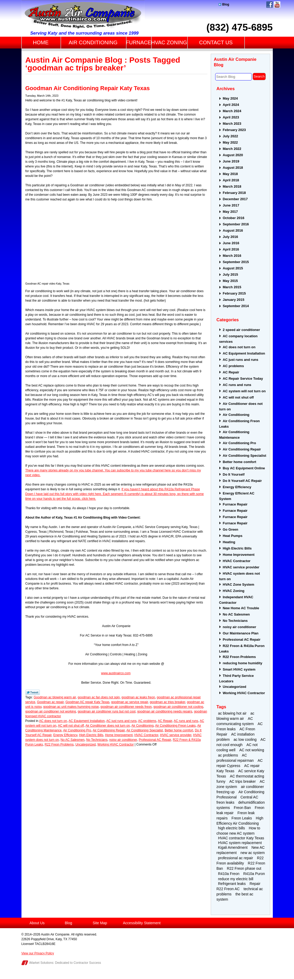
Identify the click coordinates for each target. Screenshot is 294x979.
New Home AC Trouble (241, 608)
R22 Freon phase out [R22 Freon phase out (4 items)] (244, 868)
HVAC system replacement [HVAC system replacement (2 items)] (240, 843)
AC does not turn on (53, 721)
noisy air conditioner (123, 740)
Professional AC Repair (155, 740)
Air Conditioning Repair (109, 730)
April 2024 (231, 105)
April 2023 (231, 117)
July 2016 (230, 237)
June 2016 (231, 243)
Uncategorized (85, 744)
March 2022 (232, 149)
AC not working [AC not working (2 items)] (251, 750)
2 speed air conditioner (241, 330)
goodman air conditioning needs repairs (164, 711)
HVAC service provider (175, 735)
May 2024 (230, 98)
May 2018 (230, 174)
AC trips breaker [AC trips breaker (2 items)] (242, 781)
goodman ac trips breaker (167, 702)
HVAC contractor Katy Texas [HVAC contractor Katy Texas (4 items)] (241, 838)
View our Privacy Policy (37, 953)
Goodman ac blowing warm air (55, 697)
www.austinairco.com (116, 673)
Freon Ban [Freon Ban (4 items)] (242, 808)
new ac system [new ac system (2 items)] (253, 853)
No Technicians (96, 740)
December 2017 (235, 199)
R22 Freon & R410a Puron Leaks (242, 648)
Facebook (269, 4)
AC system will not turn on (244, 391)
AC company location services (238, 339)
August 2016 (233, 230)
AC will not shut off (71, 725)
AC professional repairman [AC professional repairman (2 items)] (235, 758)
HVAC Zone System (238, 584)
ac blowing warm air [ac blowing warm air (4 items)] (235, 716)
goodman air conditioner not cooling (178, 707)
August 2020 (233, 155)
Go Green (230, 529)
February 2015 (234, 293)
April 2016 (231, 249)
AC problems (147, 721)
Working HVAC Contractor (115, 744)
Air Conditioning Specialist (144, 730)
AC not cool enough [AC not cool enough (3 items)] (241, 742)
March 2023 (232, 124)
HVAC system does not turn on (239, 576)
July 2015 (230, 274)
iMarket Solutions (41, 963)
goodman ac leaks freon (138, 697)
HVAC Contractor (146, 735)
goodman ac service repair (129, 702)
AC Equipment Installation (87, 721)
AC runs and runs (186, 721)
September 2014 (236, 306)
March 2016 (232, 256)
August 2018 (233, 168)
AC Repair (165, 721)
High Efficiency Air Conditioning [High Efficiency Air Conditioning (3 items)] (240, 820)
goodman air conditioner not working (50, 711)
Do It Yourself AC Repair (242, 481)
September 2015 (236, 262)
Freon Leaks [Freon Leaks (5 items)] (241, 818)
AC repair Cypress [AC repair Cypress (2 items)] (240, 763)
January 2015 (233, 300)
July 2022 (230, 136)
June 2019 (231, 161)
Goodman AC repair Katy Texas (87, 702)
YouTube (277, 4)
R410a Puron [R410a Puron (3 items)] (254, 874)
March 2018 (232, 186)
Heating (229, 542)
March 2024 (232, 111)
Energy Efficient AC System (236, 496)
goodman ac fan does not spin (99, 697)
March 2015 (232, 287)
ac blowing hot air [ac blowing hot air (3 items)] (232, 713)
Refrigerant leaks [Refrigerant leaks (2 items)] (232, 884)
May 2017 (230, 212)
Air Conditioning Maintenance (234, 434)
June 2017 (231, 205)
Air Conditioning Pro (77, 730)
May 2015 (230, 281)
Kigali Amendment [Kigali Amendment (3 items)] (233, 847)
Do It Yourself (234, 474)
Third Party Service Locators (236, 678)
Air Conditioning (142, 725)
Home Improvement (118, 735)
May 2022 (230, 142)
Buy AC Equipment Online (244, 468)
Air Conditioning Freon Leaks (175, 725)
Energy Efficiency (65, 735)
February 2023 (234, 130)
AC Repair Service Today (243, 378)
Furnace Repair (235, 504)
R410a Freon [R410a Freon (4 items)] (229, 874)
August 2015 (233, 268)
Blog (224, 4)
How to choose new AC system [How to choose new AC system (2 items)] (238, 830)
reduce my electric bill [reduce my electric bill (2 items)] (235, 879)
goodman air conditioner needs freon (126, 707)
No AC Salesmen (72, 740)
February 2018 (234, 193)
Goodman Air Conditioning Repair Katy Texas (87, 88)
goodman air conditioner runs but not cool (107, 711)
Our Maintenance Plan (241, 633)
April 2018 (231, 180)
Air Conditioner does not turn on (107, 725)
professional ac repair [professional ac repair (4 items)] (235, 858)
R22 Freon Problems (59, 744)
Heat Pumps (232, 536)
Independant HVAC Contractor (236, 600)
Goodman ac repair (50, 702)
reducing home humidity (242, 663)
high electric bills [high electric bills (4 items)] (231, 828)
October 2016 (233, 218)
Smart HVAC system (239, 669)
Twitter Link (32, 692)
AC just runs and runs (121, 721)
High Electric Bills (91, 735)
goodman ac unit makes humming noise (71, 707)
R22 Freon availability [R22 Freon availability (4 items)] (240, 860)
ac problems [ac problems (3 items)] (228, 755)
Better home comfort (179, 730)
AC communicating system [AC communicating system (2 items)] (235, 721)
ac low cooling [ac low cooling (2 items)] (245, 739)
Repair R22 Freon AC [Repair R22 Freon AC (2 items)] (238, 886)
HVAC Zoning (234, 591)
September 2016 (236, 224)
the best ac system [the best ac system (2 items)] (235, 896)
